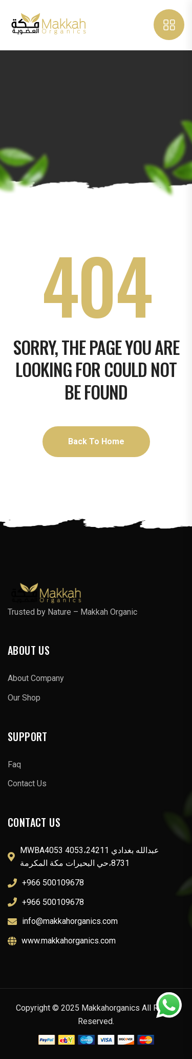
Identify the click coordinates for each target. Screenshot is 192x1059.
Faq (14, 764)
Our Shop (24, 698)
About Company (36, 678)
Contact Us (27, 783)
